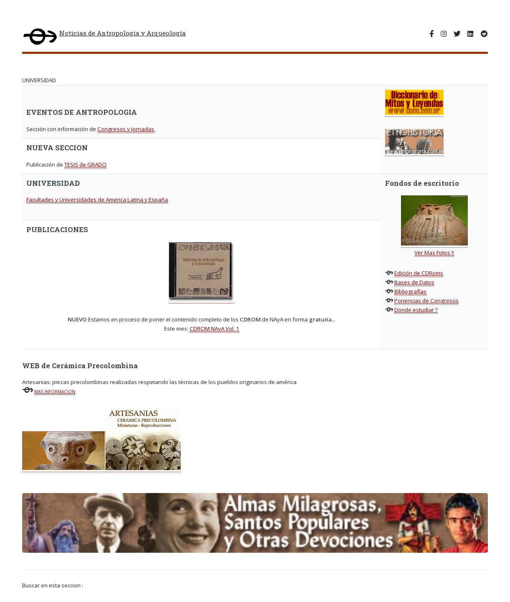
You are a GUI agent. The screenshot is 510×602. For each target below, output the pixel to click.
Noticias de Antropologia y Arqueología (104, 37)
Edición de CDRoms (418, 273)
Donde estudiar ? (416, 310)
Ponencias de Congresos (426, 300)
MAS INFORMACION (54, 392)
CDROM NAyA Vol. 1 (214, 328)
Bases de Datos (414, 282)
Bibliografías (410, 291)
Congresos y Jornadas (125, 129)
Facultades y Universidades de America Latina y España (97, 199)
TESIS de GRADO (85, 164)
